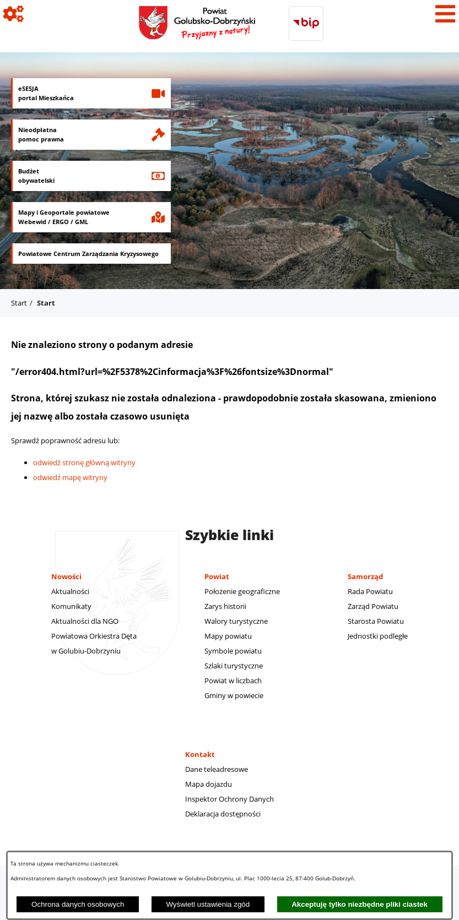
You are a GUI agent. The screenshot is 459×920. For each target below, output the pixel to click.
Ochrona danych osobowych (77, 904)
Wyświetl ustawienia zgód (208, 904)
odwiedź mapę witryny (70, 477)
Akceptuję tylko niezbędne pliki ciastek (359, 904)
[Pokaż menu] (445, 14)
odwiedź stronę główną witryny (84, 462)
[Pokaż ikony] (14, 14)
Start (19, 303)
